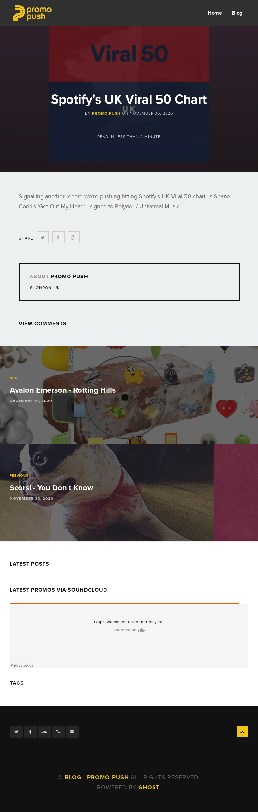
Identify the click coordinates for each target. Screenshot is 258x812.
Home (215, 13)
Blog (237, 13)
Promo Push (106, 113)
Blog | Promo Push (98, 777)
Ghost (149, 787)
